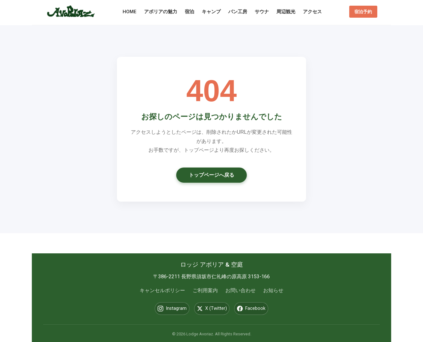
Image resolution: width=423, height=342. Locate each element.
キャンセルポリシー (162, 290)
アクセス (314, 12)
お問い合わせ (240, 290)
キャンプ (213, 12)
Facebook (256, 308)
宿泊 (191, 12)
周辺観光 (287, 12)
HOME (131, 12)
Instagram (167, 308)
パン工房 (239, 12)
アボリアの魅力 (162, 12)
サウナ (264, 12)
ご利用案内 (205, 290)
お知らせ (273, 290)
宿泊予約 (361, 12)
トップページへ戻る (211, 175)
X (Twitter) (212, 308)
